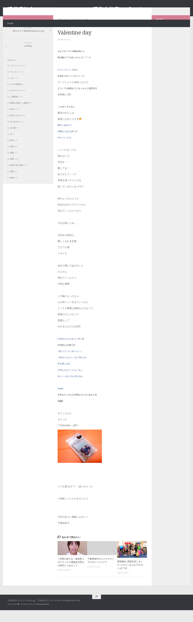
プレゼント (77, 31)
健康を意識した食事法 (19, 115)
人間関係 (14, 108)
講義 (12, 164)
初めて (13, 121)
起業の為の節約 (16, 177)
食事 (12, 189)
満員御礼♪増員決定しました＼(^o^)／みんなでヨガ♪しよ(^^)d (130, 576)
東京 (12, 152)
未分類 (13, 140)
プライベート (64, 31)
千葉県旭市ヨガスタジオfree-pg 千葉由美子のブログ (74, 10)
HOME (10, 23)
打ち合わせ (15, 133)
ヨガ (86, 31)
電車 (12, 183)
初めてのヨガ (16, 127)
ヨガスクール (16, 102)
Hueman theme (42, 616)
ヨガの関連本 (16, 96)
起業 (12, 171)
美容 (12, 158)
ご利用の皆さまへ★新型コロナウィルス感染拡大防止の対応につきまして (71, 574)
